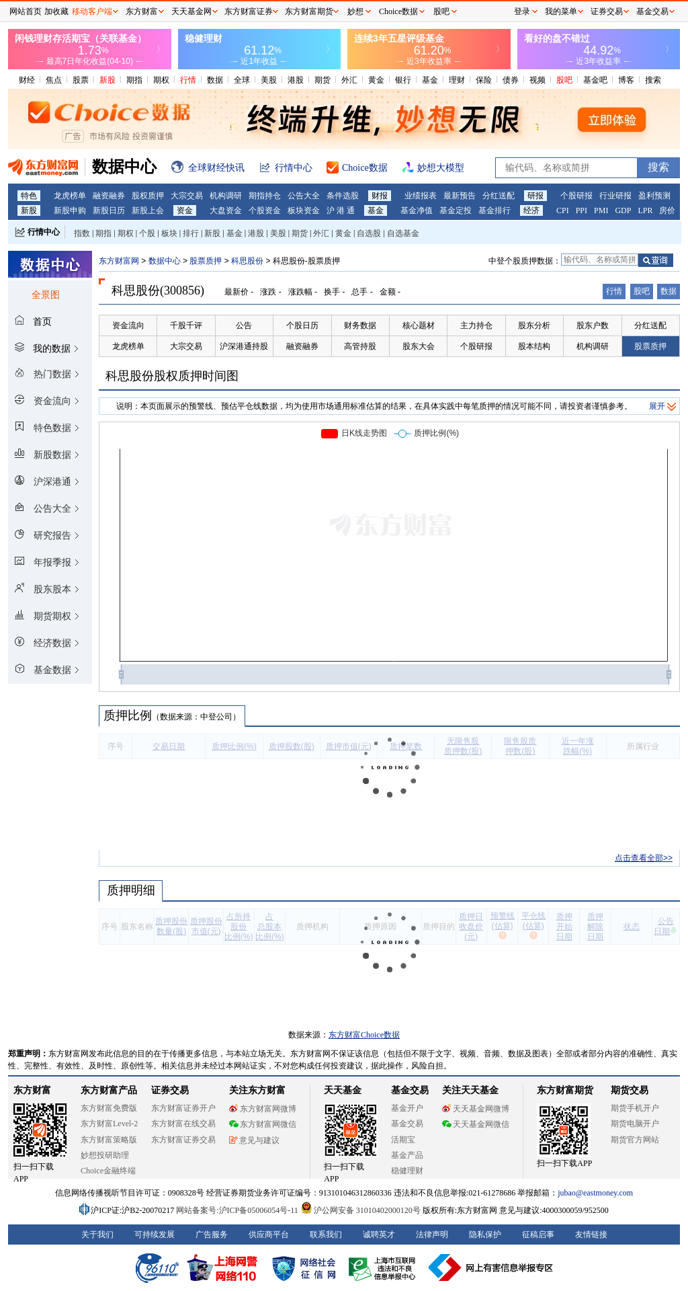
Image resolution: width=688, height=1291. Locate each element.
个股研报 (576, 195)
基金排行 (494, 210)
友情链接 (591, 1234)
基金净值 (416, 210)
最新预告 (459, 195)
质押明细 (130, 890)
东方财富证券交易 (183, 1139)
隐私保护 (485, 1234)
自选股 (369, 233)
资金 (185, 210)
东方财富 (32, 1090)
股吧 (564, 80)
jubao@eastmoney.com (595, 1193)
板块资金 (304, 210)
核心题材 (418, 325)
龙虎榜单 (70, 195)
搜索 (653, 80)
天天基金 (342, 1090)
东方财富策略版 (109, 1139)
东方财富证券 (248, 11)
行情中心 (44, 232)
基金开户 (407, 1108)
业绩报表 (420, 195)
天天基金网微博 (475, 1108)
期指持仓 (265, 195)
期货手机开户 (635, 1108)
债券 (511, 80)
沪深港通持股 (244, 346)
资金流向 (128, 325)
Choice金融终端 (108, 1170)
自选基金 (403, 233)
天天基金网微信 (475, 1124)
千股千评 (186, 325)
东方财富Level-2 (109, 1123)
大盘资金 (226, 210)
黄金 (376, 80)
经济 (531, 210)
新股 (107, 80)
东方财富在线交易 (183, 1123)
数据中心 (164, 261)
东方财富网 (119, 261)
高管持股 (360, 346)
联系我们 (326, 1234)
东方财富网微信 (262, 1124)
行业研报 (615, 195)
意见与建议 (254, 1140)
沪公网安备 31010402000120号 (360, 1210)
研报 (535, 195)
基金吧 (595, 80)
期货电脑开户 (635, 1123)
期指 (134, 80)
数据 (215, 80)
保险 (484, 80)
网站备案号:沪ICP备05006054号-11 (238, 1210)
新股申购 (70, 210)
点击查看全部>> (644, 858)
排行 (191, 233)
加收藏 (56, 11)
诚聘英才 (379, 1234)
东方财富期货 (565, 1090)
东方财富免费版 (109, 1108)
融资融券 (109, 195)
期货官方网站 (635, 1139)
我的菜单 (561, 11)
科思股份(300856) (158, 290)
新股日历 (109, 210)
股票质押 (205, 261)
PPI (581, 210)
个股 (147, 233)
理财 (457, 80)
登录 (522, 11)
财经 (27, 80)
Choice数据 (398, 11)
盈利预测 (654, 195)
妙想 (355, 11)
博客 (626, 80)
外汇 (349, 80)
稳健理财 (407, 1170)
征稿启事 (538, 1234)
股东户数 (592, 325)
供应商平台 (269, 1234)
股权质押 (148, 195)
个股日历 (302, 325)
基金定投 (455, 210)
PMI (601, 210)
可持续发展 (154, 1234)
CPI (562, 210)
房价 (667, 210)
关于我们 (97, 1234)
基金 (430, 80)
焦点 (54, 80)
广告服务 (212, 1234)
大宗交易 (187, 195)
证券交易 (607, 11)
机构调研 (226, 195)
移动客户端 (92, 11)
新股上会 (148, 210)
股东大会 (418, 346)
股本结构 (534, 346)
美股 (269, 80)
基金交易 (407, 1123)
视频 (537, 80)
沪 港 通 (341, 210)
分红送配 (498, 195)
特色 (29, 195)
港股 (296, 80)
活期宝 (403, 1139)
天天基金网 (191, 11)
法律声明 (432, 1234)
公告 (244, 325)
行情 (188, 80)
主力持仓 (476, 325)
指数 (82, 233)
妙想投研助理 (105, 1155)
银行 (403, 80)
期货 (322, 80)
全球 (242, 80)
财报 (380, 195)
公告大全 (304, 195)
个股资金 (265, 210)
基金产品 (407, 1155)
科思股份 (247, 261)
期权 (161, 80)
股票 (81, 80)
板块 (169, 233)
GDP (623, 210)
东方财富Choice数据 (364, 1035)
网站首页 (25, 11)
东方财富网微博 (262, 1108)
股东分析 (534, 325)
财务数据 (360, 325)
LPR (645, 210)
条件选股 (343, 195)
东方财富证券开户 (183, 1108)
